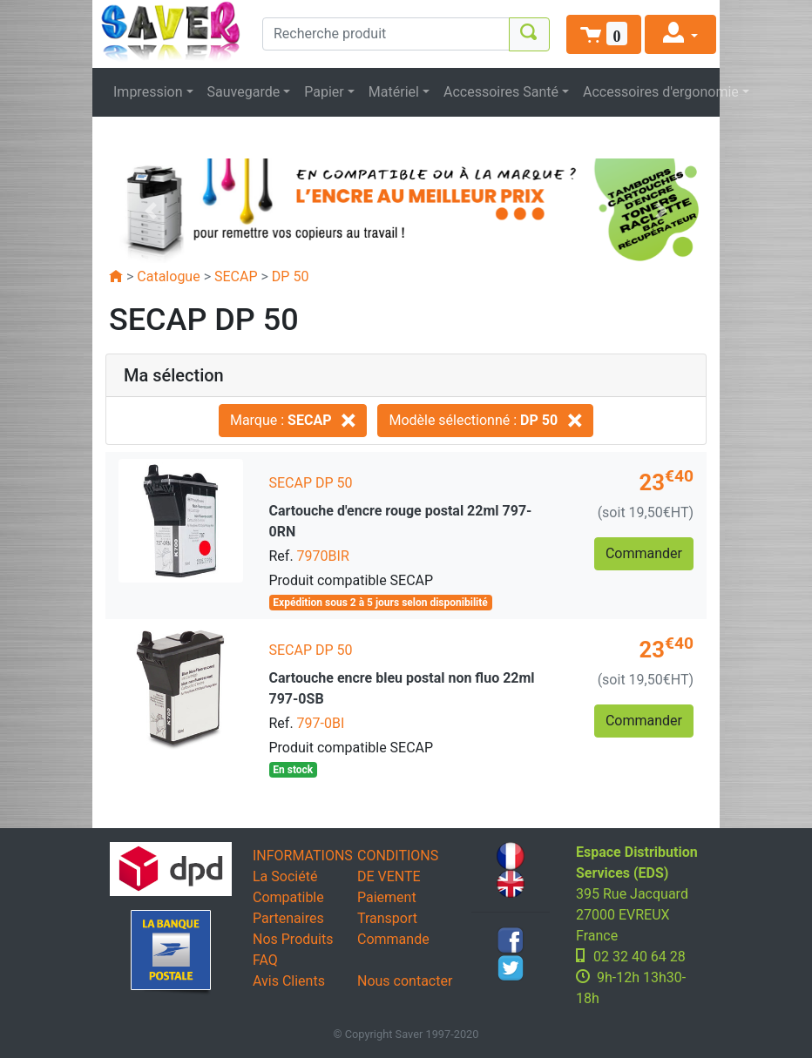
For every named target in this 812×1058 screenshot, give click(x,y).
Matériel (394, 92)
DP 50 (290, 276)
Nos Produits (293, 939)
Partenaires (288, 918)
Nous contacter (404, 981)
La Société (285, 876)
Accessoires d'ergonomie (661, 92)
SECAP (236, 276)
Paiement (386, 897)
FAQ (265, 960)
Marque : (293, 420)
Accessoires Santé (500, 92)
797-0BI (321, 723)
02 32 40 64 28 (639, 956)
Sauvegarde (244, 92)
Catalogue (168, 276)
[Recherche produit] (386, 34)
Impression (148, 92)
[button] (603, 34)
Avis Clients (289, 981)
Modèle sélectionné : (485, 420)
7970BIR (323, 556)
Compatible (288, 897)
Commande (393, 939)
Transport (387, 918)
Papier (324, 92)
